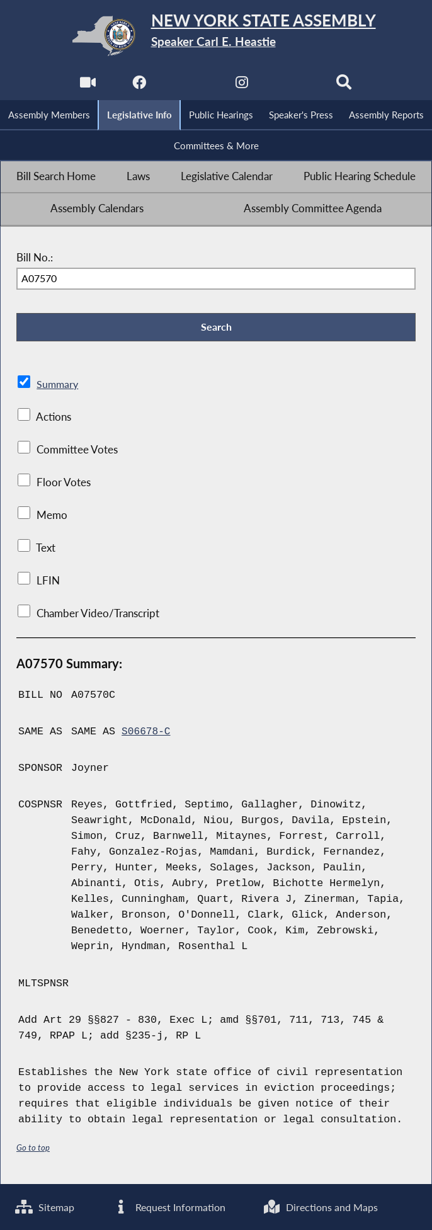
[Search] (346, 86)
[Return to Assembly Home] (215, 36)
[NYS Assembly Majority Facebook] (138, 86)
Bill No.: (34, 259)
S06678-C (147, 735)
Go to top (33, 1151)
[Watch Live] (86, 86)
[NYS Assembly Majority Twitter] (190, 86)
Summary (58, 388)
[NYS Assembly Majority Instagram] (242, 86)
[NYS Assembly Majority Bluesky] (294, 86)
